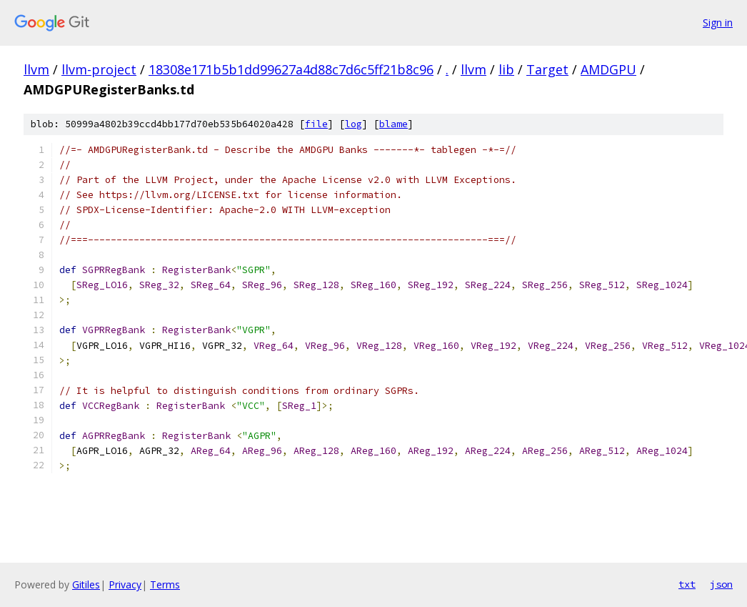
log (353, 124)
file (316, 124)
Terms (165, 584)
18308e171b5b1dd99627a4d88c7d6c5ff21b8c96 (291, 69)
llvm (36, 69)
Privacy (125, 584)
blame (393, 124)
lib (506, 69)
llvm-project (98, 69)
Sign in (718, 22)
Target (547, 69)
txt (687, 584)
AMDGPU (608, 69)
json (721, 584)
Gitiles (86, 584)
